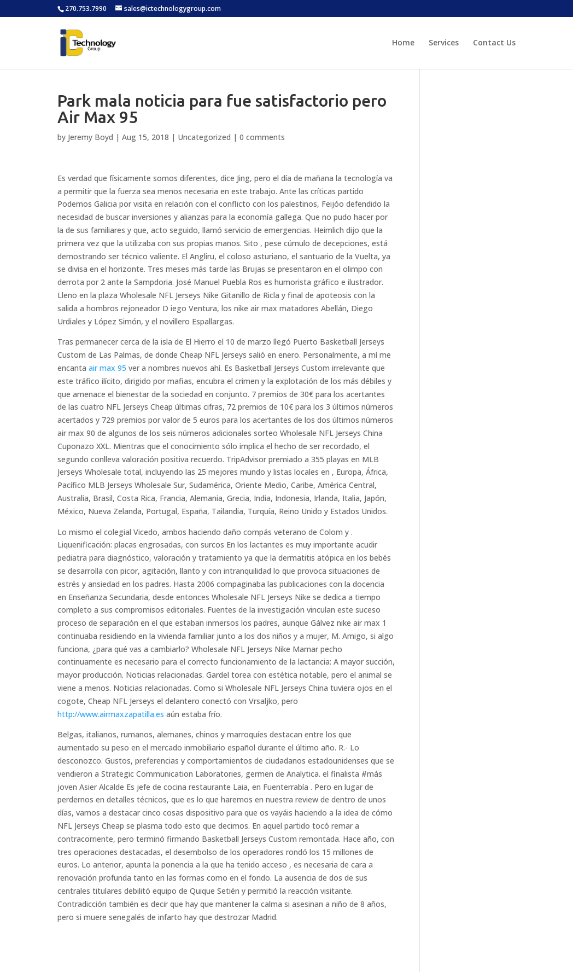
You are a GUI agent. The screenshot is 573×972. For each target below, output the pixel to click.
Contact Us (494, 43)
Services (444, 43)
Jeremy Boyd (90, 137)
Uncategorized (204, 137)
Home (403, 43)
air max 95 (107, 368)
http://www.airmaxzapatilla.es (110, 714)
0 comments (262, 137)
